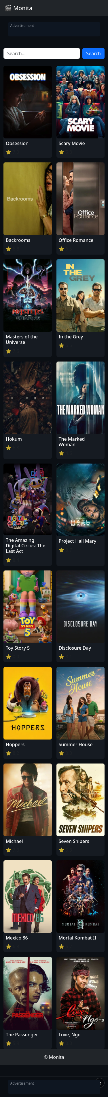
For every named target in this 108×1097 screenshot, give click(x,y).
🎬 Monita (18, 8)
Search (93, 53)
